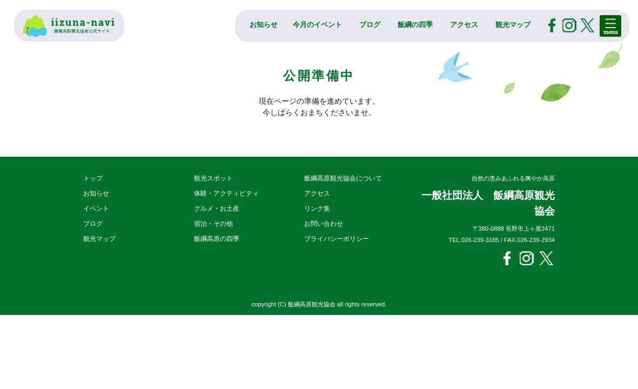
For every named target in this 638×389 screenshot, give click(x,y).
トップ (93, 178)
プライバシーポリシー (336, 239)
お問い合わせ (323, 223)
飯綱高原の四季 (216, 239)
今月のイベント (317, 25)
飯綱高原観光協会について (343, 178)
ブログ (369, 25)
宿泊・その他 (213, 223)
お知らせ (264, 25)
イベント (96, 208)
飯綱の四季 (415, 25)
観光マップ (512, 25)
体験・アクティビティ (226, 193)
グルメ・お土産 (216, 208)
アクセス (464, 25)
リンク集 (317, 208)
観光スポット (213, 178)
